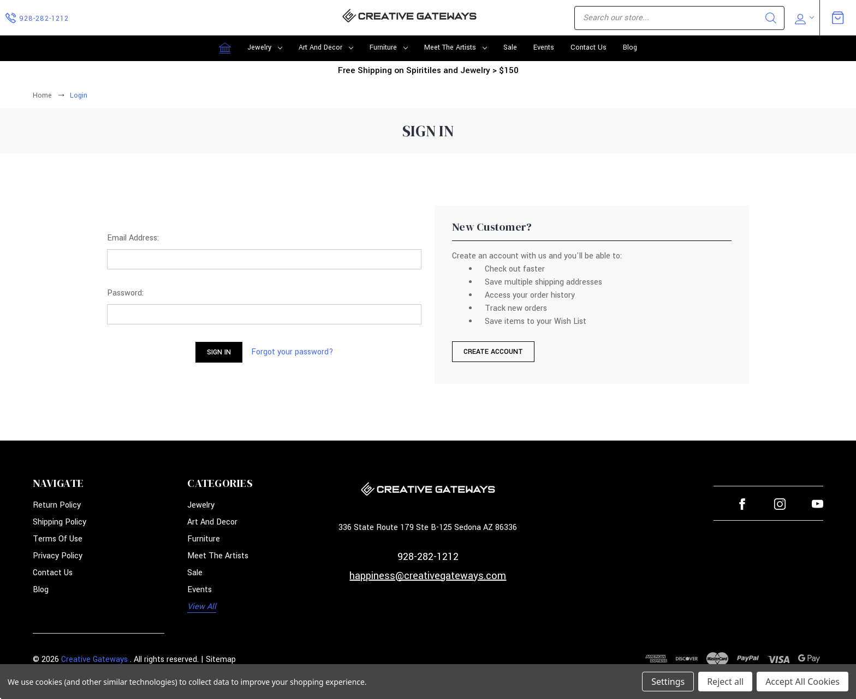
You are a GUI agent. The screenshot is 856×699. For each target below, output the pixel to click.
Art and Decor (326, 47)
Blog (630, 47)
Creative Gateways (94, 659)
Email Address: (133, 238)
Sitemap (221, 659)
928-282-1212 (428, 557)
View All (201, 606)
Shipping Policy (59, 522)
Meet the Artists (455, 47)
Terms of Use (57, 539)
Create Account (493, 352)
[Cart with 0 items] (838, 17)
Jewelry (264, 47)
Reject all (725, 682)
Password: (125, 293)
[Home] (225, 48)
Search (770, 18)
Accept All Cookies (802, 682)
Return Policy (57, 505)
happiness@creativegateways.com (427, 576)
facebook (742, 504)
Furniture (389, 47)
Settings (668, 682)
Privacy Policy (57, 556)
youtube (817, 504)
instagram (780, 504)
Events (543, 47)
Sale (510, 47)
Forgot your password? (292, 352)
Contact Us (588, 47)
